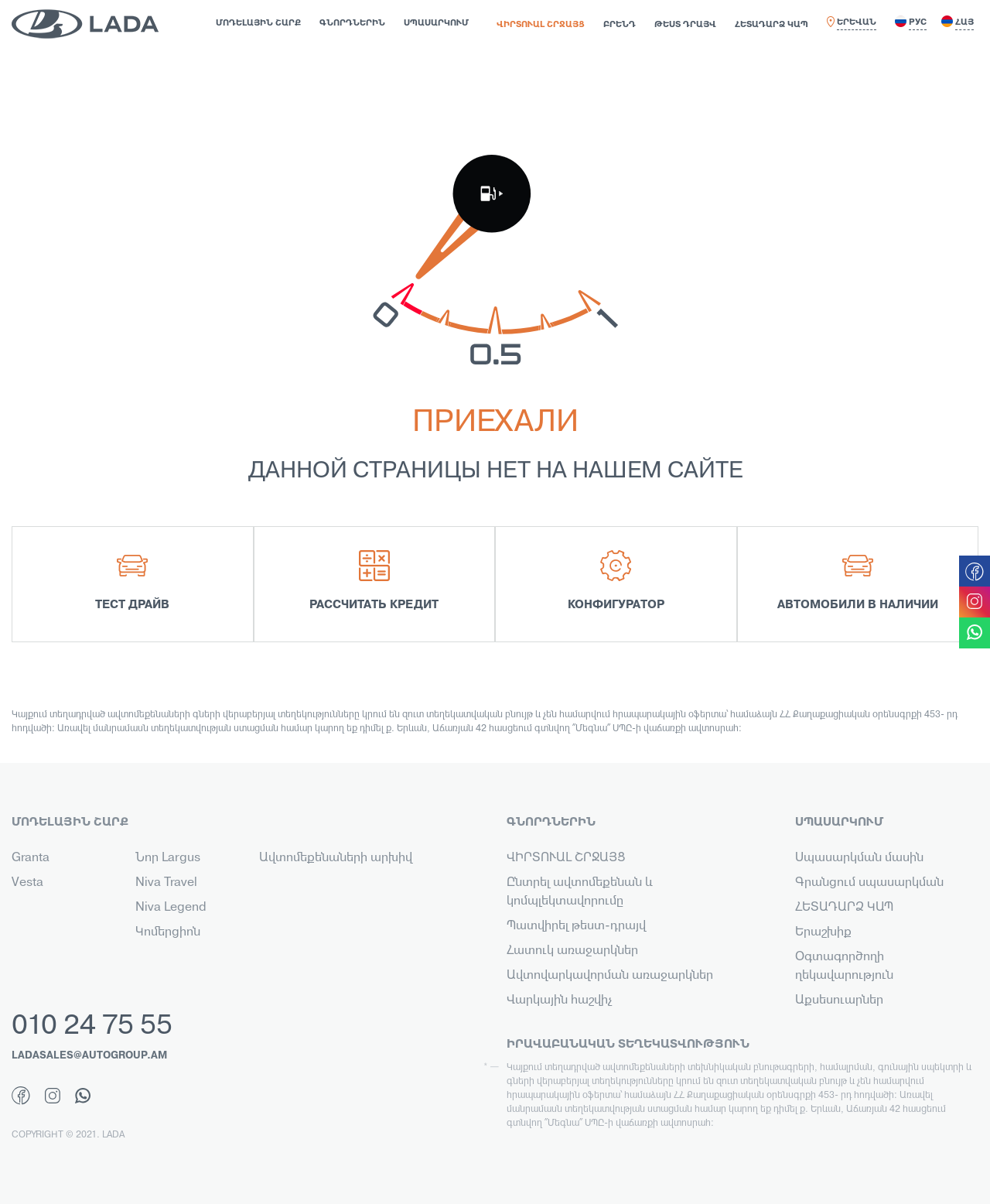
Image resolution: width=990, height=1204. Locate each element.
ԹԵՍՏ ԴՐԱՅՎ (685, 25)
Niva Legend (171, 907)
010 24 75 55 (92, 1026)
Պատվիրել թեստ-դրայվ (576, 926)
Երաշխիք (823, 932)
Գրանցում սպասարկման (869, 882)
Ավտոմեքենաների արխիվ (335, 858)
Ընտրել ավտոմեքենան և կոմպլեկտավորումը (580, 892)
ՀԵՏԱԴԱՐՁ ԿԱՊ (771, 25)
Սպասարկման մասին (859, 858)
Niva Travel (166, 882)
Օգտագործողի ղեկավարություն (844, 966)
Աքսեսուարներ (839, 1000)
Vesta (27, 882)
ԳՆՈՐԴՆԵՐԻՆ (352, 23)
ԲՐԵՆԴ (619, 25)
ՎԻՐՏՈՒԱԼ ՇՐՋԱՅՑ (541, 25)
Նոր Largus (167, 858)
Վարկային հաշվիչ (559, 1000)
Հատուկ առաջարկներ (572, 951)
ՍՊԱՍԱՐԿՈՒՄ (436, 23)
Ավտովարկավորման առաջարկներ (610, 975)
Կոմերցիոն (167, 932)
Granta (31, 858)
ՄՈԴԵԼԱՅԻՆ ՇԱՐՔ (258, 23)
